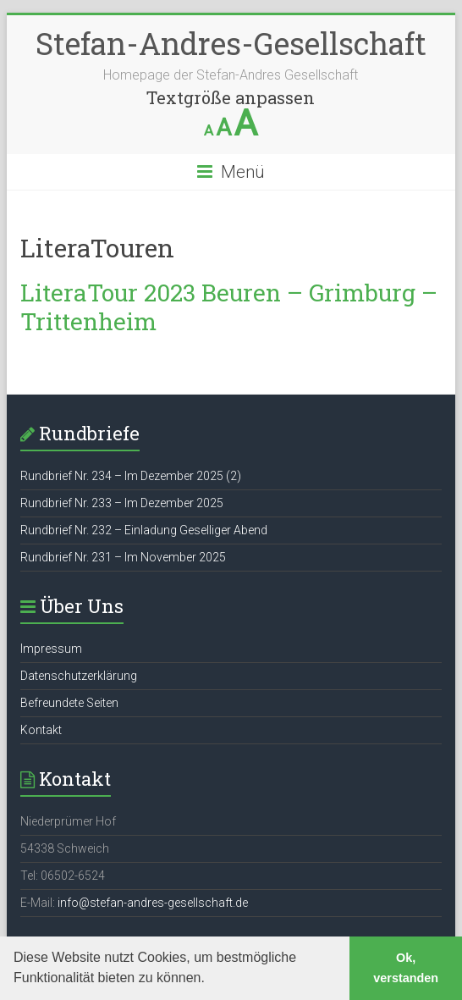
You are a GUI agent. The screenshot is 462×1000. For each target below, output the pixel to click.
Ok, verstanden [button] (405, 968)
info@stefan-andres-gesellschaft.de (153, 902)
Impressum (51, 648)
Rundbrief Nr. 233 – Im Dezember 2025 (121, 503)
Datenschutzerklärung (78, 675)
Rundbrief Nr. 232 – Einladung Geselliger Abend (143, 530)
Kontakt (41, 730)
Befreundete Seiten (69, 703)
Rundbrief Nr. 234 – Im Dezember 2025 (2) (130, 476)
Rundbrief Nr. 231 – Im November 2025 (123, 557)
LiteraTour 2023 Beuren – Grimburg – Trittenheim (228, 307)
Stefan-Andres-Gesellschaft (231, 43)
